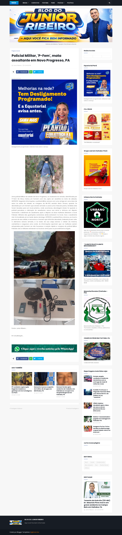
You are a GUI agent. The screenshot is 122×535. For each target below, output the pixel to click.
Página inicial (16, 51)
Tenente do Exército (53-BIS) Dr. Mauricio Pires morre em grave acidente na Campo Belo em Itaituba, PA (97, 503)
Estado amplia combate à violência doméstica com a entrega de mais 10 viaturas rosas (100, 380)
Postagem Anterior (16, 408)
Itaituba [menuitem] (45, 3)
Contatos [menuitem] (35, 3)
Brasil (86, 462)
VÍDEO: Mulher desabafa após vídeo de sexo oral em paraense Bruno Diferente (101, 407)
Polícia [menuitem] (60, 3)
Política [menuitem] (70, 3)
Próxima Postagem (72, 408)
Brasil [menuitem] (25, 3)
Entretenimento (101, 462)
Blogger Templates (23, 532)
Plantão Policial (104, 465)
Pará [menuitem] (53, 3)
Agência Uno (35, 532)
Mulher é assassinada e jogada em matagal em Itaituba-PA (101, 418)
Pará (96, 465)
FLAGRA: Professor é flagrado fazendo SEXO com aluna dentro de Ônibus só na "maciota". (101, 393)
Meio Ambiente (89, 465)
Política (87, 468)
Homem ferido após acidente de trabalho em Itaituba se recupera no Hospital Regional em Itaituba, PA (66, 390)
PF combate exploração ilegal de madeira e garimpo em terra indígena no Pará (22, 390)
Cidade (92, 462)
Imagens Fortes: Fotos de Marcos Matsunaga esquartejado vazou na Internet (101, 429)
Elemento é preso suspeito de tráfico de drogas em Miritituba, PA (43, 389)
